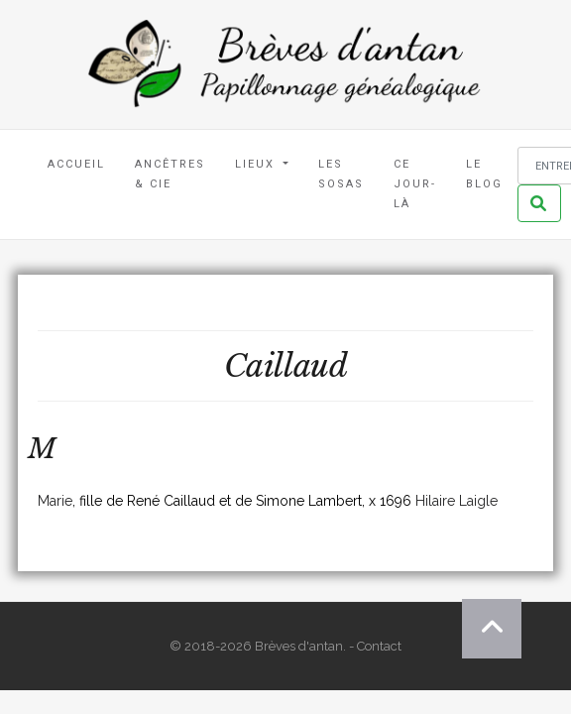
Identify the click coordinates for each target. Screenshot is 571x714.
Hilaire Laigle (456, 501)
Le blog (484, 174)
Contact (379, 646)
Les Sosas (341, 174)
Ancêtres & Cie (170, 174)
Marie (55, 501)
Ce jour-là (415, 184)
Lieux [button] (257, 164)
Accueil (76, 164)
